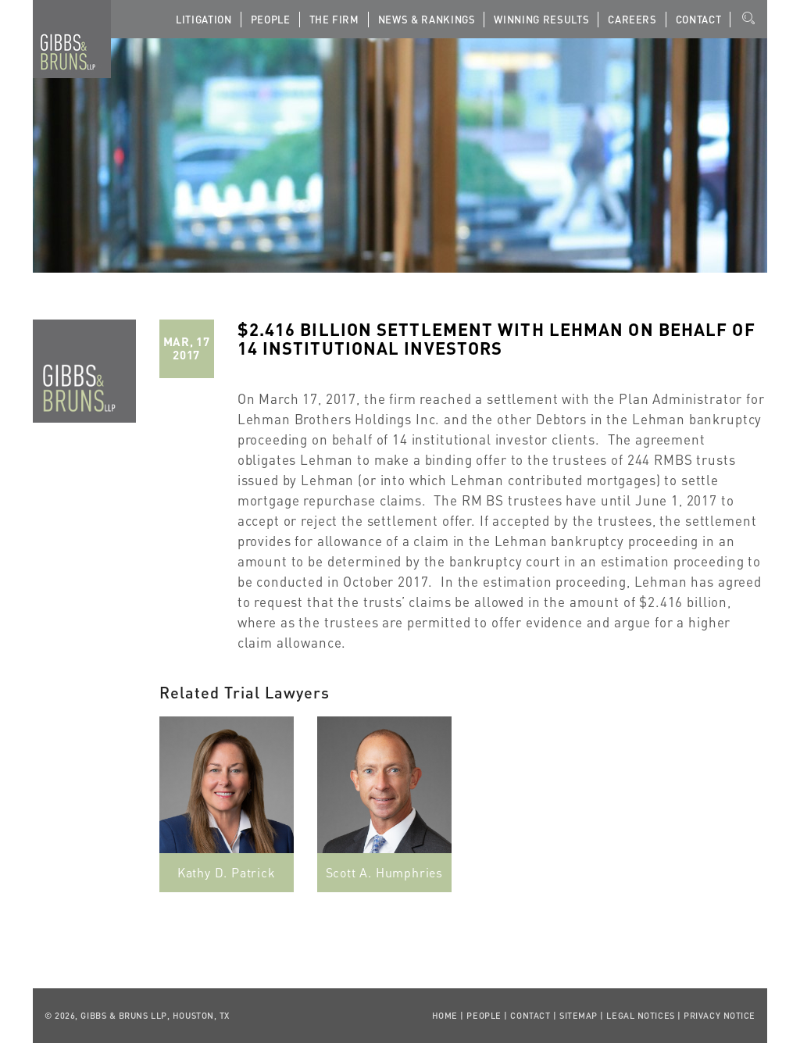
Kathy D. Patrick (226, 872)
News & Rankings (427, 19)
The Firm (334, 19)
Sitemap (578, 1015)
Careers (632, 19)
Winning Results (541, 19)
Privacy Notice (719, 1015)
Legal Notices (640, 1015)
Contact (699, 19)
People (271, 19)
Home (445, 1015)
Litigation (204, 19)
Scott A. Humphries (384, 872)
